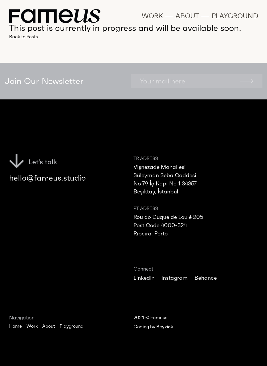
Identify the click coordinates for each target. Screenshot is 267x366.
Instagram (174, 277)
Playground (72, 326)
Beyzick (164, 326)
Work (32, 326)
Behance (206, 277)
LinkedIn (144, 277)
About (48, 326)
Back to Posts (23, 36)
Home (15, 326)
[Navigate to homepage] (54, 16)
